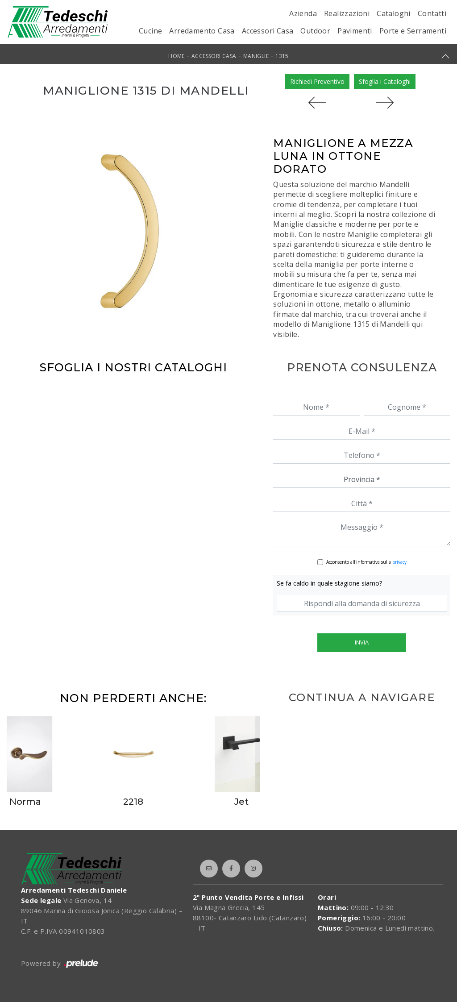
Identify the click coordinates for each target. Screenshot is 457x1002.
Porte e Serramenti (412, 31)
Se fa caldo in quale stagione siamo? (329, 583)
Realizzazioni (347, 13)
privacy (399, 562)
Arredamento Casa (201, 31)
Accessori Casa (268, 31)
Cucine (150, 31)
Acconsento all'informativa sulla (366, 562)
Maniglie (256, 56)
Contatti (432, 13)
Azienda (303, 13)
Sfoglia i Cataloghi (385, 81)
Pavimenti (354, 31)
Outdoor (315, 31)
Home (176, 56)
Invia (362, 642)
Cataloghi (394, 13)
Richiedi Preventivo (317, 81)
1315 (282, 56)
